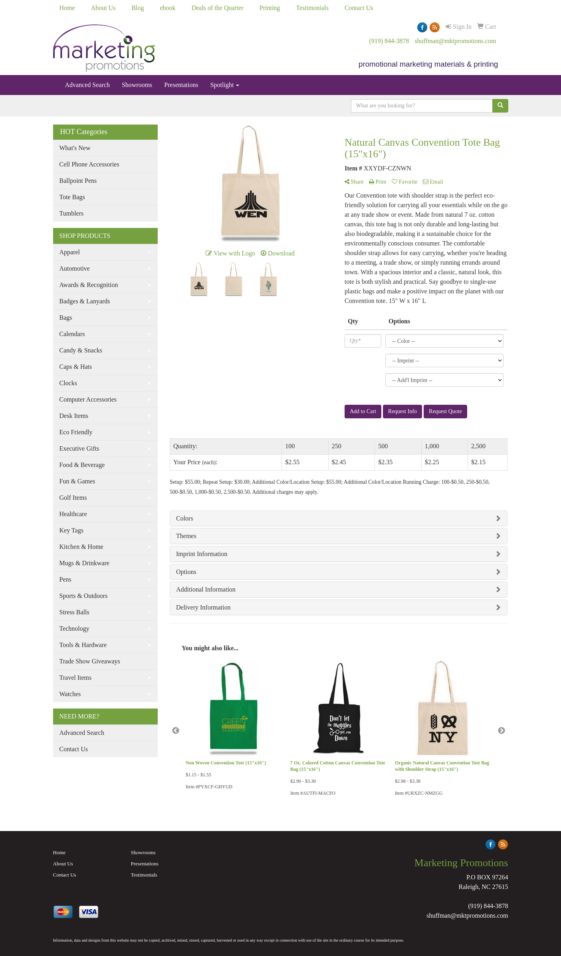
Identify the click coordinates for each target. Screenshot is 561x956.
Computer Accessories (88, 399)
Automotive (74, 268)
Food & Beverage (82, 464)
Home (67, 7)
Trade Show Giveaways (89, 661)
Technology (74, 628)
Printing (270, 7)
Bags (65, 317)
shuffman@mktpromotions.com (455, 41)
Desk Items (73, 415)
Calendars (72, 334)
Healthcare (73, 514)
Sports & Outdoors (83, 595)
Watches (70, 694)
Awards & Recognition (88, 284)
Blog (137, 7)
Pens (65, 579)
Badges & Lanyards (84, 301)
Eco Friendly (76, 432)
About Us (103, 7)
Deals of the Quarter (218, 7)
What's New (75, 147)
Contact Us (359, 7)
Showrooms (137, 84)
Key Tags (71, 530)
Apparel (69, 252)
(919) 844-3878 (389, 41)
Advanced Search (87, 84)
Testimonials (312, 7)
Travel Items (75, 677)
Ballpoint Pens (78, 180)
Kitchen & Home (81, 546)
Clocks (68, 383)
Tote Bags (72, 197)
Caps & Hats (75, 366)
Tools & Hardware (83, 644)
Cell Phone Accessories (89, 164)
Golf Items (73, 497)
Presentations (181, 84)
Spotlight (225, 84)
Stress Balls (74, 612)
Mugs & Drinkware (84, 563)
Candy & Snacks (81, 350)
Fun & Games (77, 481)
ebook (168, 7)
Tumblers (71, 213)
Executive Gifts (79, 448)
